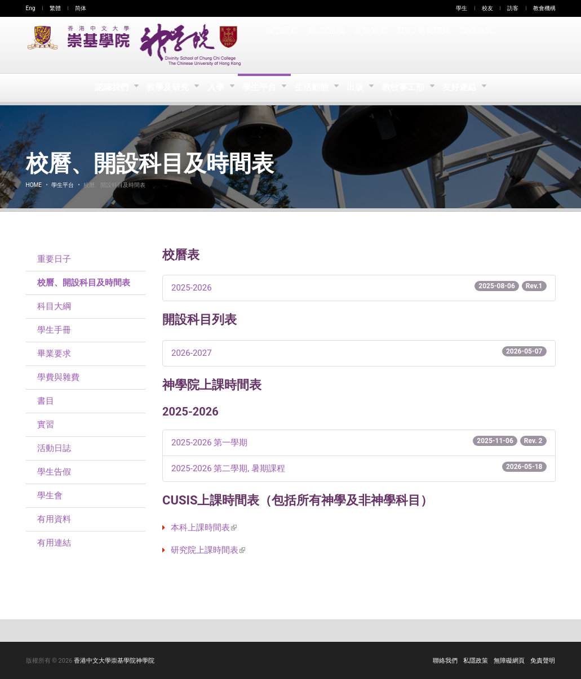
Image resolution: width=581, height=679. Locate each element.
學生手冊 (54, 330)
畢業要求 (54, 354)
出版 (358, 87)
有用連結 (54, 543)
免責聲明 (542, 660)
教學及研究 (165, 87)
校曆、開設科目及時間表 (83, 283)
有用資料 (54, 519)
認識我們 (108, 87)
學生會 (50, 495)
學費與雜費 (58, 377)
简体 (80, 8)
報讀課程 (282, 45)
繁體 (55, 8)
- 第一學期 (359, 442)
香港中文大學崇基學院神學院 (114, 660)
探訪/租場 (326, 45)
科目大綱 (54, 306)
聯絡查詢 (475, 45)
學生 (461, 8)
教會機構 (544, 8)
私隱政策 (475, 660)
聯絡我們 (445, 660)
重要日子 (54, 259)
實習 (45, 424)
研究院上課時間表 (208, 550)
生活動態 (313, 87)
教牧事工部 (407, 87)
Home (34, 185)
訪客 (512, 8)
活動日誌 (54, 448)
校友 (487, 8)
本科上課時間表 (204, 527)
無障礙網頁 (509, 660)
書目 (45, 401)
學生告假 (54, 472)
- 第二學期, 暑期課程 (359, 467)
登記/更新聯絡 (422, 45)
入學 (214, 87)
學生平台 (260, 87)
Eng (31, 8)
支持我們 (370, 45)
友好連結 (464, 87)
